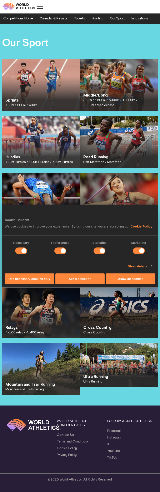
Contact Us (65, 435)
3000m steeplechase (99, 105)
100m (9, 105)
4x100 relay (14, 332)
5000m (114, 100)
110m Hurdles (39, 162)
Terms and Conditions (73, 441)
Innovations (139, 18)
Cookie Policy (141, 226)
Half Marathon (93, 162)
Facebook (114, 431)
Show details (137, 266)
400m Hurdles (62, 162)
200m (21, 105)
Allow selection (80, 279)
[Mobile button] (40, 7)
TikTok (112, 457)
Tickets (79, 18)
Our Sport (117, 18)
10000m (128, 100)
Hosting (97, 18)
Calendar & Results (54, 18)
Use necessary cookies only (29, 279)
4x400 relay (35, 332)
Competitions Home (18, 18)
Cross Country (94, 332)
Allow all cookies (130, 279)
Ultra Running (92, 381)
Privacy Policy (67, 455)
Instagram (114, 437)
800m (87, 100)
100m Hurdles (15, 162)
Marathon (114, 162)
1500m (100, 100)
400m (33, 105)
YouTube (113, 451)
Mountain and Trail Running (24, 389)
